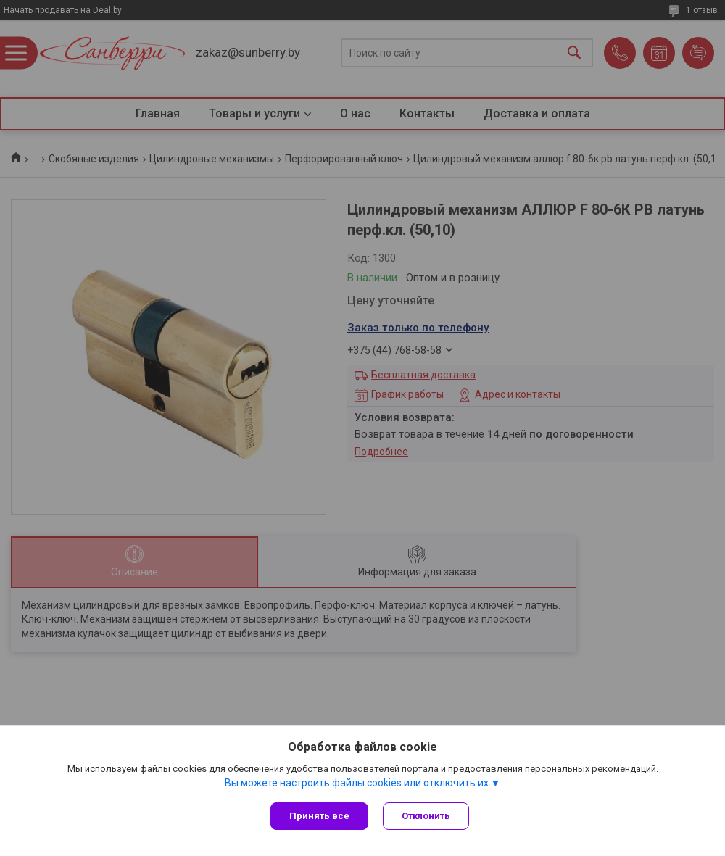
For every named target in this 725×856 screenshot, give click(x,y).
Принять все (319, 815)
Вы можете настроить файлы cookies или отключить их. (358, 783)
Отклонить (426, 815)
